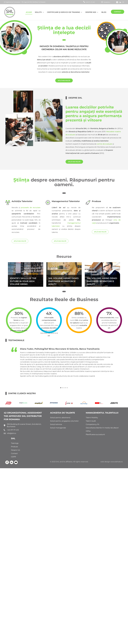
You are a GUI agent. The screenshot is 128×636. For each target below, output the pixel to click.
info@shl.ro (105, 2)
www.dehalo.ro (117, 462)
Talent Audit (91, 421)
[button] (61, 387)
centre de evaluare (104, 144)
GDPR (13, 457)
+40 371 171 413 (89, 2)
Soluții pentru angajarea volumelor (64, 421)
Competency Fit (92, 424)
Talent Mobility (92, 418)
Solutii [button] (39, 12)
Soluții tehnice (56, 424)
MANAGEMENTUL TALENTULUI (102, 413)
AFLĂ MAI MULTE (64, 80)
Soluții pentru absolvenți (60, 418)
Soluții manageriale (58, 428)
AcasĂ (29, 12)
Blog (103, 12)
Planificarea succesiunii (95, 434)
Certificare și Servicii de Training (64, 12)
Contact (117, 12)
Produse (14, 447)
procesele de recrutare (30, 207)
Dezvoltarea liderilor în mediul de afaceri (102, 428)
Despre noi (91, 12)
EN (123, 2)
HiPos (88, 431)
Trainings (14, 443)
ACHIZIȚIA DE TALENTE (62, 413)
